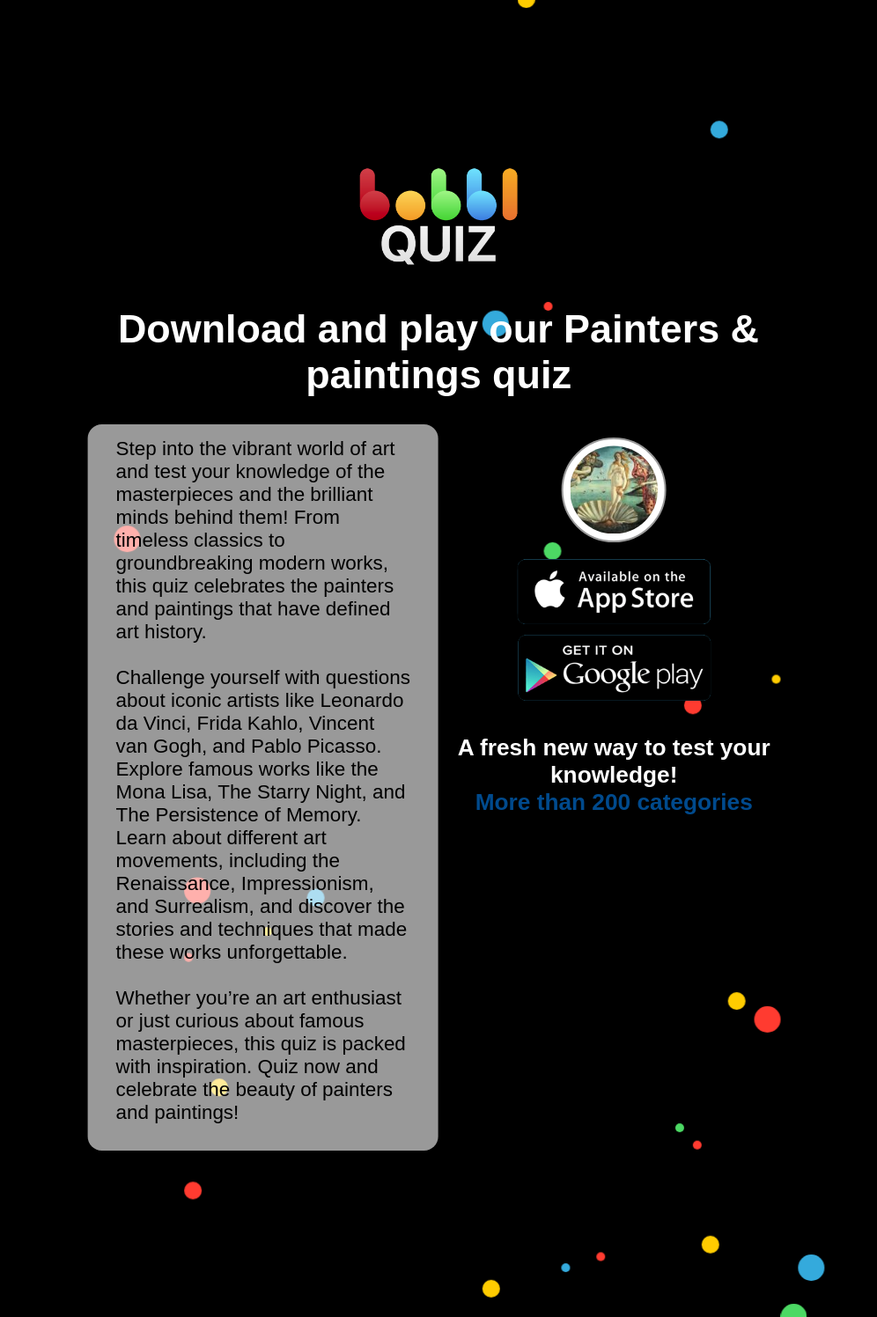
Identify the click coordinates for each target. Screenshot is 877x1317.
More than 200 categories (614, 802)
